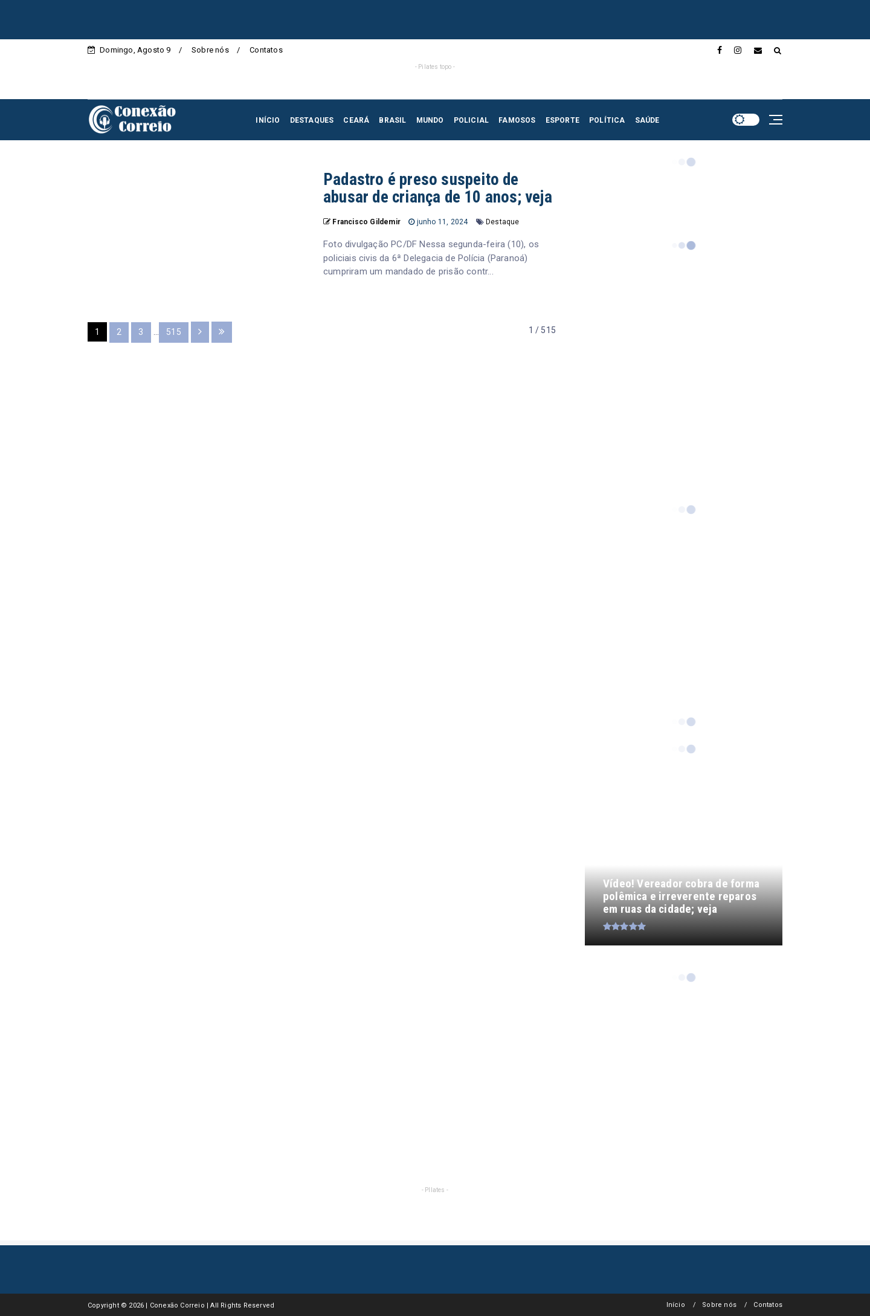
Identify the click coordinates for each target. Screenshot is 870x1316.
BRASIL (392, 120)
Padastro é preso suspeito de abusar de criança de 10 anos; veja (437, 188)
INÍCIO (268, 120)
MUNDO (430, 120)
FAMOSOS (516, 120)
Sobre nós (210, 49)
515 (173, 332)
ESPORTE (562, 120)
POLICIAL (471, 120)
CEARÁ (356, 120)
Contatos (266, 49)
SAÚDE (647, 120)
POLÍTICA (607, 120)
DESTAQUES (312, 120)
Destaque (503, 222)
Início (675, 1304)
